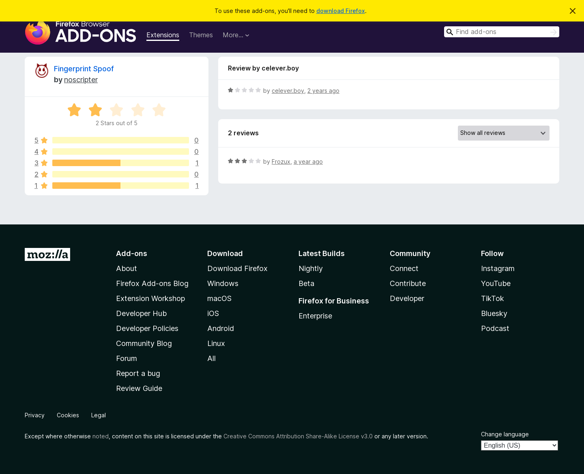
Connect (404, 268)
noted (100, 436)
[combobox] (501, 31)
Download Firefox (237, 268)
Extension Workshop (150, 298)
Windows (222, 283)
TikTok (492, 298)
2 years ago (323, 90)
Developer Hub (141, 313)
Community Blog (144, 343)
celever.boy (288, 90)
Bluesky (494, 313)
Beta (306, 283)
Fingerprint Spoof (84, 68)
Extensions (162, 35)
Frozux (281, 161)
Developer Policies (147, 328)
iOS (213, 313)
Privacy (35, 415)
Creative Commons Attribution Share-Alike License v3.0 (298, 436)
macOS (219, 298)
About (126, 268)
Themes (201, 35)
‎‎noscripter (81, 79)
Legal (98, 415)
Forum (126, 358)
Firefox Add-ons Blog (152, 283)
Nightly (310, 268)
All (211, 358)
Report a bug (138, 373)
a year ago (308, 161)
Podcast (495, 328)
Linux (216, 343)
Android (220, 328)
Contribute (408, 283)
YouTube (496, 283)
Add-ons (131, 253)
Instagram (498, 268)
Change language (505, 434)
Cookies (68, 415)
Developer (407, 298)
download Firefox (340, 10)
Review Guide (139, 388)
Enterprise (315, 316)
